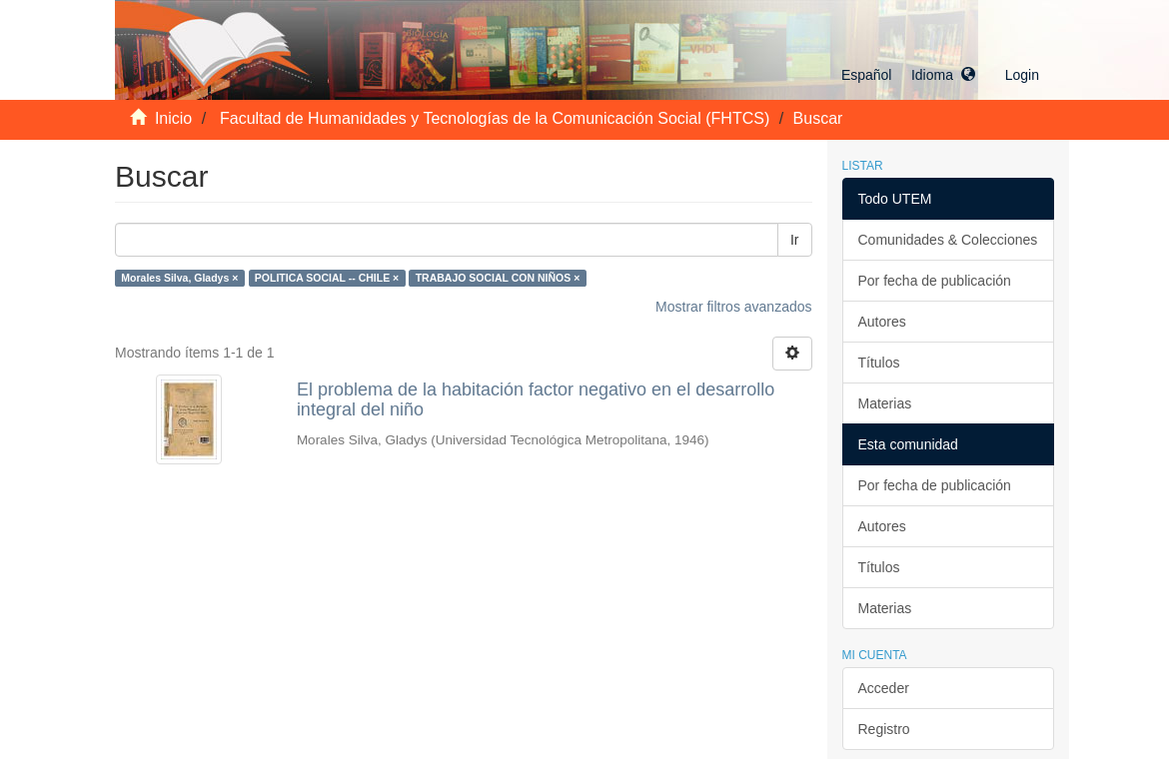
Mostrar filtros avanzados (733, 307)
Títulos (879, 363)
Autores (882, 322)
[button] (908, 75)
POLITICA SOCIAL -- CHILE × (327, 278)
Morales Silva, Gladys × (179, 278)
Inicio (173, 118)
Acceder (883, 688)
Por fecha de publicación (934, 281)
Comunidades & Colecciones (948, 240)
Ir (794, 240)
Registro (884, 729)
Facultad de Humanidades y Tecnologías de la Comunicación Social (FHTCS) (494, 118)
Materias (885, 403)
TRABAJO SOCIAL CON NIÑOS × (498, 278)
